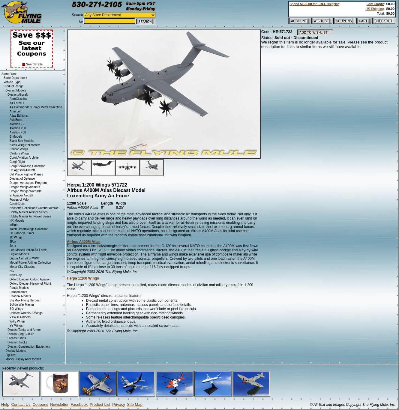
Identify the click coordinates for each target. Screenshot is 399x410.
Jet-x (13, 245)
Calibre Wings (19, 149)
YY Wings (16, 325)
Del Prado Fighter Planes (26, 174)
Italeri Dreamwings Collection (29, 229)
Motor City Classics (22, 266)
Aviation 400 (18, 132)
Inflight (14, 224)
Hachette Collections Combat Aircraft (34, 208)
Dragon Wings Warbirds (25, 191)
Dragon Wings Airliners (25, 187)
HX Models (17, 220)
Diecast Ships (17, 338)
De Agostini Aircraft (22, 170)
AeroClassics (18, 98)
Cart (375, 4)
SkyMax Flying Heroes (25, 300)
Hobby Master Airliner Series (29, 212)
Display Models (15, 350)
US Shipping (374, 8)
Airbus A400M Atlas (83, 242)
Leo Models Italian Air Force (28, 250)
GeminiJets (17, 203)
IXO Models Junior (22, 233)
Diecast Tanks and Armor (24, 329)
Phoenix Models (20, 296)
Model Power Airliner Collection (30, 262)
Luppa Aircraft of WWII (25, 258)
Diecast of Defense (22, 178)
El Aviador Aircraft (21, 195)
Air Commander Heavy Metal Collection (36, 107)
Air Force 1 (17, 103)
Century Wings (19, 153)
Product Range (14, 86)
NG (12, 271)
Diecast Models (15, 90)
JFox (13, 241)
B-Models (16, 136)
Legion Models (19, 254)
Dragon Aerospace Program (28, 182)
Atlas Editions (19, 115)
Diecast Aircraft (18, 94)
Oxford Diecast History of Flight (30, 283)
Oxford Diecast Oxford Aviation (30, 279)
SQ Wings (16, 308)
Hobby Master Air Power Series (30, 216)
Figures (10, 355)
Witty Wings (18, 321)
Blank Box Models (22, 140)
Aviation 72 (17, 124)
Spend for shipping (315, 4)
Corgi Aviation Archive (24, 157)
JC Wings (16, 237)
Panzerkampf (18, 292)
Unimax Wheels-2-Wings (26, 313)
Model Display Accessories (23, 359)
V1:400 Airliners (20, 317)
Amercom (16, 111)
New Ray (16, 275)
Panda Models (19, 287)
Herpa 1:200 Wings (83, 278)
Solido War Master (22, 304)
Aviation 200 (18, 128)
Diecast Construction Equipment (29, 346)
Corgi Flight (17, 161)
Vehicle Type (12, 82)
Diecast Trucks (17, 342)
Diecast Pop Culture (21, 334)
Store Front (9, 74)
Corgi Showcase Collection (28, 166)
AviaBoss (16, 119)
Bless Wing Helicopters (25, 145)
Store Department (15, 77)
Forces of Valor (20, 199)
